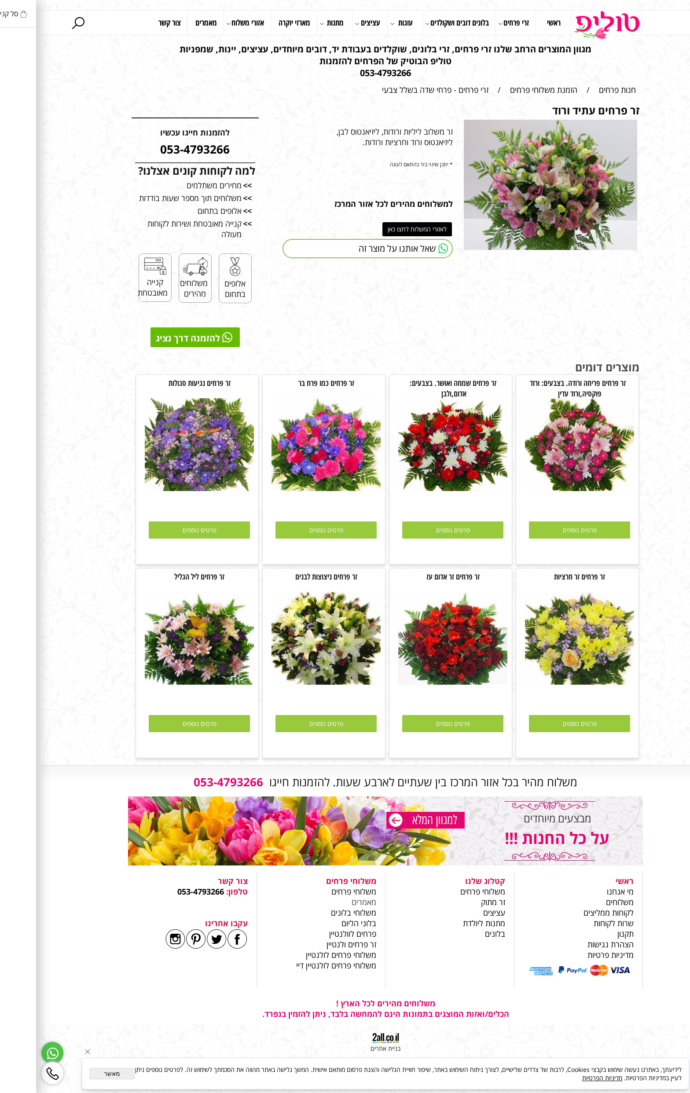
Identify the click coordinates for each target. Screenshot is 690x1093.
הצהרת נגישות (570, 944)
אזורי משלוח (205, 23)
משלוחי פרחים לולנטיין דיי (296, 965)
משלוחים (578, 902)
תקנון (585, 933)
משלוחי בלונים (312, 912)
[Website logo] (566, 25)
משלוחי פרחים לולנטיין (299, 955)
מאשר (71, 1073)
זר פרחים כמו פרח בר (286, 383)
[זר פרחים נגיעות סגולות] (158, 488)
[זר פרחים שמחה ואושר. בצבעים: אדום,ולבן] (412, 488)
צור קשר (129, 22)
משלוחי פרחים (442, 891)
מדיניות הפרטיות (562, 1078)
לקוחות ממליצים (568, 912)
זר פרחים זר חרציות (539, 576)
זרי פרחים (473, 23)
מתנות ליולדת (443, 923)
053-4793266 (160, 891)
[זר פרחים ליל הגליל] (158, 681)
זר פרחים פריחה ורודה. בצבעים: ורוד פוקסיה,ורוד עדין (539, 388)
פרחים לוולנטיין (312, 933)
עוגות (360, 23)
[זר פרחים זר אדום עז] (412, 681)
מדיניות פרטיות (570, 955)
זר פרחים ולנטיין (310, 944)
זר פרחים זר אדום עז (412, 576)
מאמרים (165, 22)
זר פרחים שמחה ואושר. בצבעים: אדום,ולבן (412, 388)
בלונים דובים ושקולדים (416, 23)
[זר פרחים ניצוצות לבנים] (285, 681)
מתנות (291, 23)
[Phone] (12, 1073)
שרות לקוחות (573, 923)
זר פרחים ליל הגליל (159, 576)
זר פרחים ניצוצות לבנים (286, 576)
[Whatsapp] (12, 1053)
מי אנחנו (579, 891)
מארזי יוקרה (254, 22)
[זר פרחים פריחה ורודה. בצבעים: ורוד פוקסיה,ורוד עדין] (539, 488)
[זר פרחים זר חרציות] (539, 681)
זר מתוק (452, 902)
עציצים (327, 23)
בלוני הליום (317, 923)
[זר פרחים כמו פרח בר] (285, 488)
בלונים (454, 933)
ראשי (513, 22)
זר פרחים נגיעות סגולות (159, 383)
